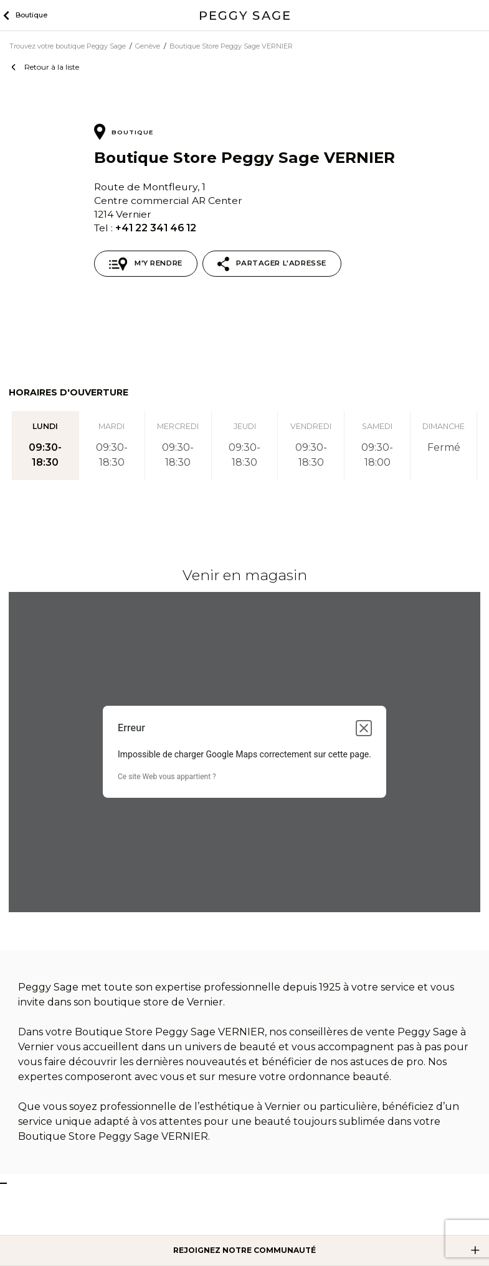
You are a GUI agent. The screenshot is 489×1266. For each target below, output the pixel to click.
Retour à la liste (51, 67)
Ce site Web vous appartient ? (167, 776)
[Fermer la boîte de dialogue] (363, 728)
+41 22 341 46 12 (155, 228)
